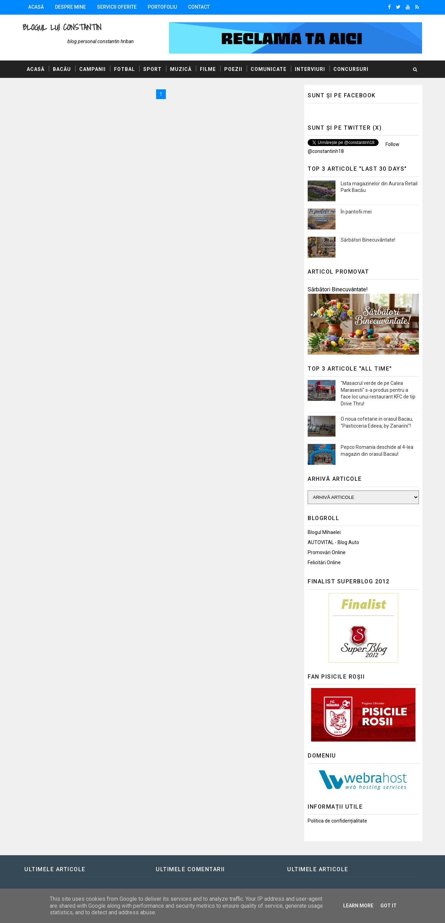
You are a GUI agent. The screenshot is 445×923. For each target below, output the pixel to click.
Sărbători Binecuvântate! (368, 240)
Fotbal (124, 69)
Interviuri (310, 69)
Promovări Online (327, 552)
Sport (152, 69)
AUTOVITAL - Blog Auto (333, 542)
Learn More (358, 905)
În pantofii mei (356, 211)
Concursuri (351, 69)
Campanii (92, 69)
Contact (199, 7)
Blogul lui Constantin (62, 27)
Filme (208, 69)
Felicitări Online (324, 562)
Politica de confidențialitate (337, 821)
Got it (388, 905)
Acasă (36, 7)
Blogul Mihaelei (324, 532)
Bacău (62, 69)
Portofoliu (162, 7)
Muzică (181, 69)
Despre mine (70, 7)
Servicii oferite (117, 7)
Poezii (233, 69)
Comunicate (268, 69)
